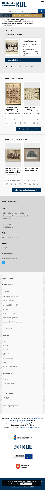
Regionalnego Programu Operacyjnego (17, 423)
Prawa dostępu (8, 358)
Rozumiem (26, 484)
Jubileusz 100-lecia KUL (10, 305)
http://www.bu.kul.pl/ (10, 258)
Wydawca (6, 349)
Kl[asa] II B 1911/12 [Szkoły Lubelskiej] (31, 169)
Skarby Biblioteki (8, 301)
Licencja (5, 362)
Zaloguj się (6, 398)
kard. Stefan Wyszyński (10, 318)
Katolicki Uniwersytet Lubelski (30, 427)
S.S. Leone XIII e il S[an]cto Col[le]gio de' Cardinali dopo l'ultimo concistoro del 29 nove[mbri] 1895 (12, 109)
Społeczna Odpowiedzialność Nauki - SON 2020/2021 (19, 21)
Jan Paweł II (6, 309)
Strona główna (7, 19)
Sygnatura (6, 354)
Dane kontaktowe (9, 383)
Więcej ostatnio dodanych (28, 129)
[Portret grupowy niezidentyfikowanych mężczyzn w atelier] (13, 170)
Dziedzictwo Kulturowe (10, 297)
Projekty (23, 19)
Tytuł (4, 341)
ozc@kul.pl (6, 248)
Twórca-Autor (7, 345)
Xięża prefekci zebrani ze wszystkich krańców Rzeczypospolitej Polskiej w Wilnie (31, 109)
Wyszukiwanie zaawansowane (25, 15)
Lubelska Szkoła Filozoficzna (12, 322)
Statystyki (6, 379)
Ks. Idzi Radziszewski (10, 313)
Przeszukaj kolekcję (15, 60)
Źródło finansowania (10, 366)
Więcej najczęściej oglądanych (26, 190)
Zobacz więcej (7, 329)
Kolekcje (16, 19)
